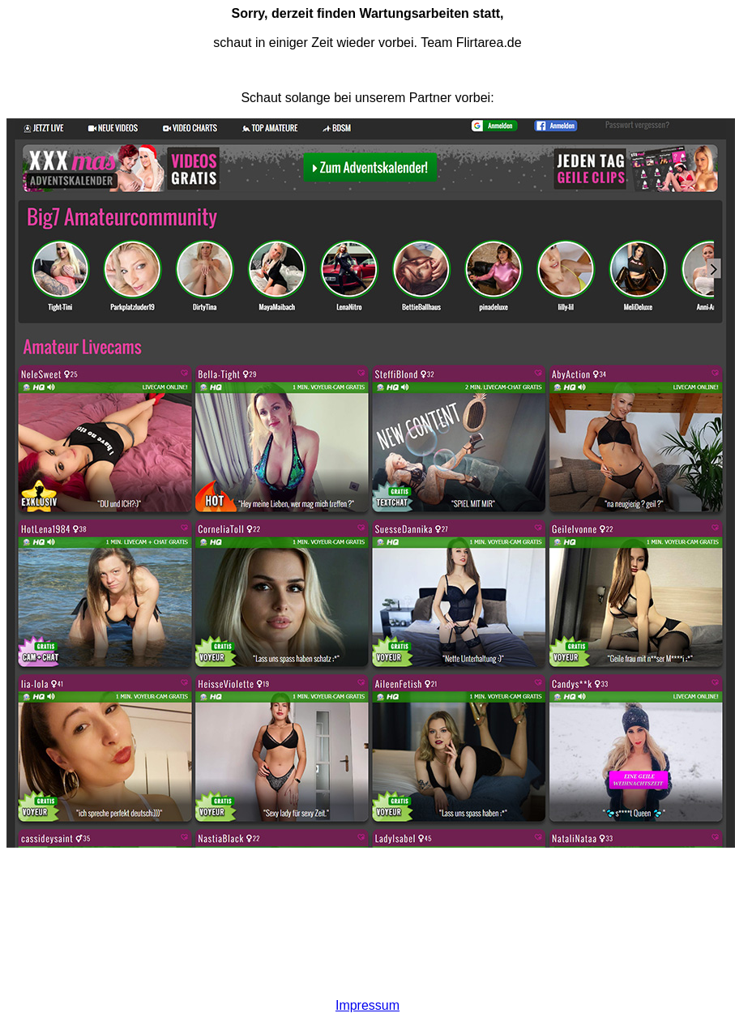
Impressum (367, 1005)
